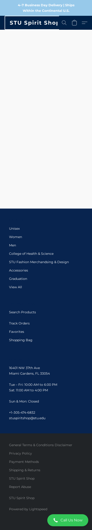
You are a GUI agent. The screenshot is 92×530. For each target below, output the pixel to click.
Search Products (22, 312)
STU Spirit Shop (22, 478)
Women (15, 237)
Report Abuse (20, 487)
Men (12, 245)
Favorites (16, 332)
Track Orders (19, 323)
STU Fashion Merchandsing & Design (39, 262)
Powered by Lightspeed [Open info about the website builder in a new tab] (28, 509)
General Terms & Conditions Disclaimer (40, 445)
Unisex (14, 228)
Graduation (18, 279)
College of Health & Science (31, 254)
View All (15, 287)
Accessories (18, 270)
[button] (46, 520)
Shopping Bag (20, 340)
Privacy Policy (20, 453)
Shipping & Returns (24, 470)
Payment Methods (24, 462)
